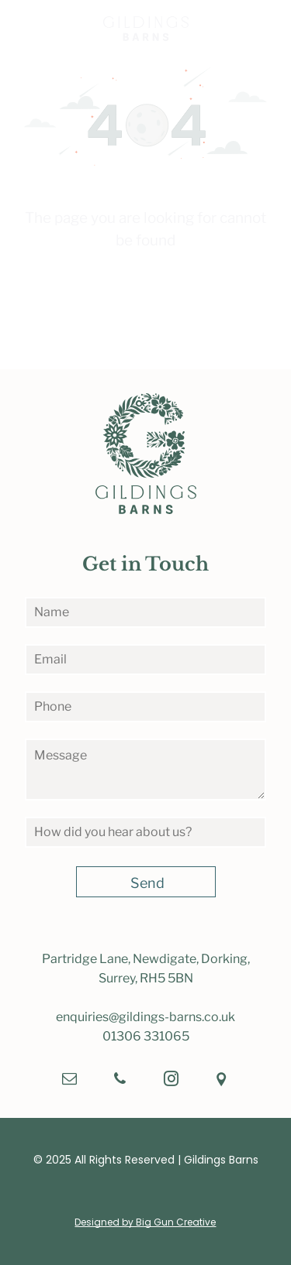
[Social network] (221, 1081)
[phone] (120, 1081)
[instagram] (171, 1081)
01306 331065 (145, 1036)
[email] (70, 1081)
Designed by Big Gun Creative (145, 1222)
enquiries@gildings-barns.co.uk (145, 1017)
